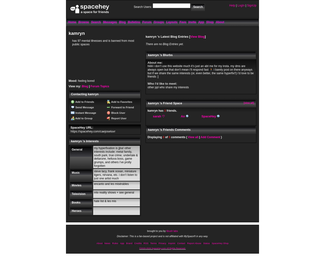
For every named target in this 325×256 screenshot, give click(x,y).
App (201, 22)
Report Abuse (194, 243)
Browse (83, 22)
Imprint (171, 243)
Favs (183, 22)
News (107, 243)
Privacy (162, 243)
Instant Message (83, 112)
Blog (122, 22)
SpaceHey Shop (220, 243)
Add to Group (81, 118)
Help (232, 5)
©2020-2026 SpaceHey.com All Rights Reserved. (162, 248)
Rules (115, 243)
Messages (110, 22)
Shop (209, 22)
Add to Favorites (119, 101)
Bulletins (134, 22)
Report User (117, 118)
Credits (138, 243)
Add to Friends (82, 101)
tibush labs (172, 231)
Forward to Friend (120, 107)
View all (193, 137)
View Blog (197, 36)
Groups (159, 22)
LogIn (241, 5)
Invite (192, 22)
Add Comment (210, 137)
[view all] (249, 103)
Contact (181, 243)
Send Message (82, 107)
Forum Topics (100, 86)
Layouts (171, 22)
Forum (146, 22)
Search (198, 7)
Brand (129, 243)
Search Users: (143, 7)
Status (206, 243)
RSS (146, 243)
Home (72, 22)
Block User (116, 112)
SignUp (251, 5)
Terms (153, 243)
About (220, 22)
